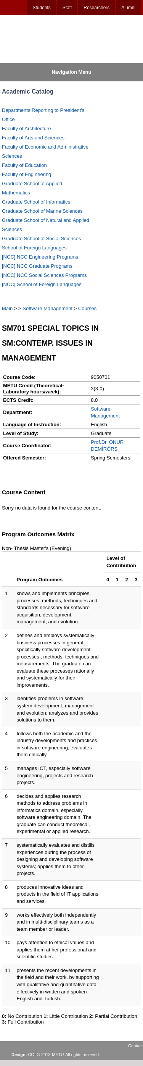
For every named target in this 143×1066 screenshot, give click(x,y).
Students (41, 7)
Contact (135, 1046)
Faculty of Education (24, 165)
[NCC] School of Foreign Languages (42, 284)
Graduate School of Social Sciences (41, 238)
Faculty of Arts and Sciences (33, 138)
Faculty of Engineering (26, 174)
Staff (67, 7)
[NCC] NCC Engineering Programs (40, 257)
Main (7, 308)
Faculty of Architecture (26, 128)
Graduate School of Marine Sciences (42, 211)
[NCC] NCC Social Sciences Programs (44, 275)
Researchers (96, 7)
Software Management (47, 308)
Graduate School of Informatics (36, 202)
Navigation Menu (71, 72)
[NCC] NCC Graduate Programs (37, 266)
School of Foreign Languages (34, 248)
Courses (87, 308)
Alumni (128, 7)
